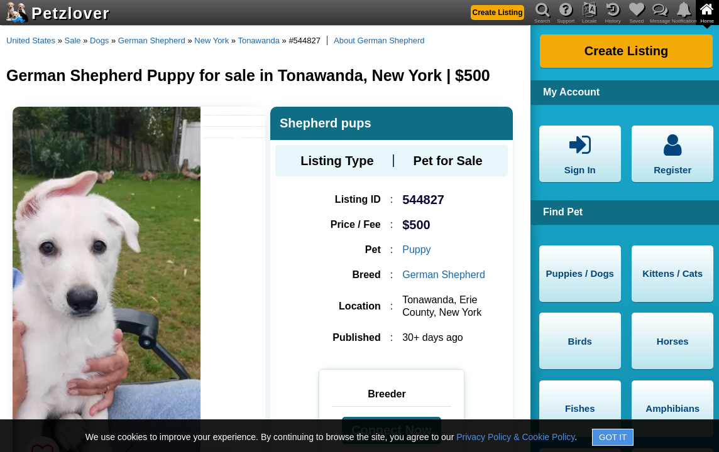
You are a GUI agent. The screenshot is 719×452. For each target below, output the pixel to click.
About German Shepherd (379, 40)
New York (211, 40)
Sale (73, 40)
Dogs (99, 40)
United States (30, 40)
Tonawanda (259, 40)
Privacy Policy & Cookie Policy (515, 437)
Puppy (416, 249)
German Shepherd (151, 40)
